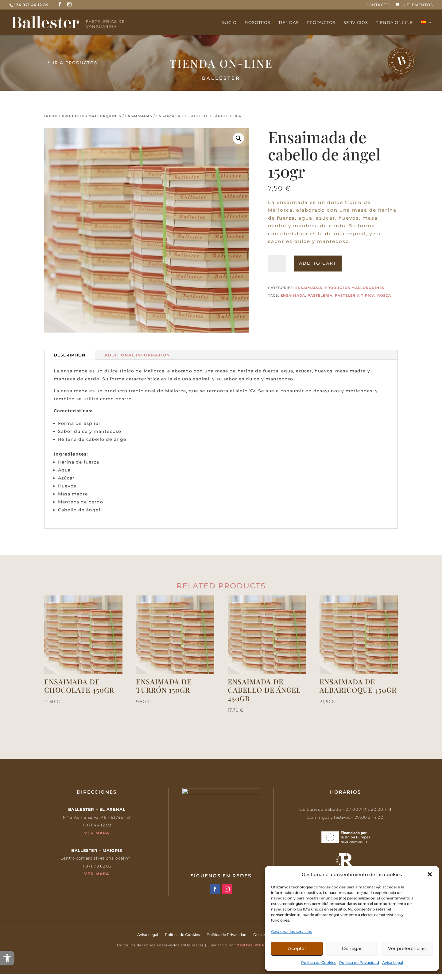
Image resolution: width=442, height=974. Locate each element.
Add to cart (317, 263)
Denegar (352, 948)
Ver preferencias (407, 948)
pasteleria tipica (355, 295)
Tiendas (288, 22)
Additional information (137, 354)
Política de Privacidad (359, 962)
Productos (321, 22)
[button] (7, 958)
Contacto (378, 5)
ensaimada (293, 295)
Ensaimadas (138, 116)
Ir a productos (75, 62)
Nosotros (257, 22)
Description (70, 354)
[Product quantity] (277, 263)
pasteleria (320, 295)
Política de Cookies (318, 962)
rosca (384, 295)
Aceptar (297, 948)
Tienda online (394, 22)
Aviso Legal (392, 962)
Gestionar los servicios (291, 931)
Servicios (355, 22)
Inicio (229, 22)
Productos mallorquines (91, 116)
